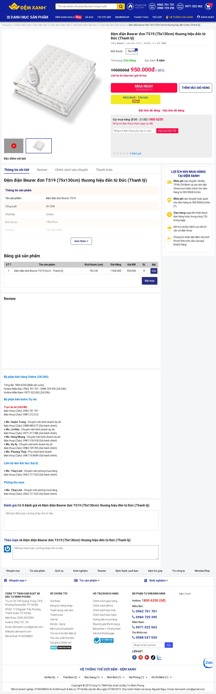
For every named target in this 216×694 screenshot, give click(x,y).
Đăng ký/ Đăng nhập (61, 605)
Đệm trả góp (155, 570)
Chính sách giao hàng (105, 601)
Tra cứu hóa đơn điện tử (63, 633)
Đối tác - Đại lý (57, 624)
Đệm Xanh (185, 593)
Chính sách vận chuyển (71, 170)
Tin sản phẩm (37, 570)
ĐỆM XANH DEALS (68, 17)
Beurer (120, 43)
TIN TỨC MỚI (104, 17)
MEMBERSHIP (122, 17)
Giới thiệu (55, 601)
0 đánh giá (127, 153)
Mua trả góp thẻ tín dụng (106, 624)
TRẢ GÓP (157, 17)
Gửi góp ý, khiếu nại (60, 642)
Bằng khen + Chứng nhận (107, 628)
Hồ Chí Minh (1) (162, 677)
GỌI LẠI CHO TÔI (167, 130)
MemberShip (202, 570)
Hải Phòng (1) (138, 677)
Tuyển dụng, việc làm (61, 610)
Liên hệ (54, 619)
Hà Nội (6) (51, 677)
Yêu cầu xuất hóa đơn (62, 638)
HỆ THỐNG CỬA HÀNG (179, 17)
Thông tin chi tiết (16, 170)
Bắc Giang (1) (94, 677)
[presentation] (140, 143)
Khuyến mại (13, 570)
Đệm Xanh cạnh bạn (127, 570)
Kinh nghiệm (80, 570)
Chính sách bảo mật (104, 610)
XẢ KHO (89, 17)
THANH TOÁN (141, 17)
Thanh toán (104, 170)
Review (42, 170)
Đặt (154, 271)
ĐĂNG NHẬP (205, 16)
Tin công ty (178, 570)
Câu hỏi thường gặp (103, 633)
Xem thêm (81, 241)
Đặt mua (149, 280)
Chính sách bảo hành (105, 614)
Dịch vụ (59, 570)
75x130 (131, 51)
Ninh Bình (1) (115, 677)
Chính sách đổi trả (103, 605)
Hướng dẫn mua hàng (105, 619)
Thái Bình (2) (71, 677)
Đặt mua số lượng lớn (61, 628)
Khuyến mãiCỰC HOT (140, 6)
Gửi (169, 645)
